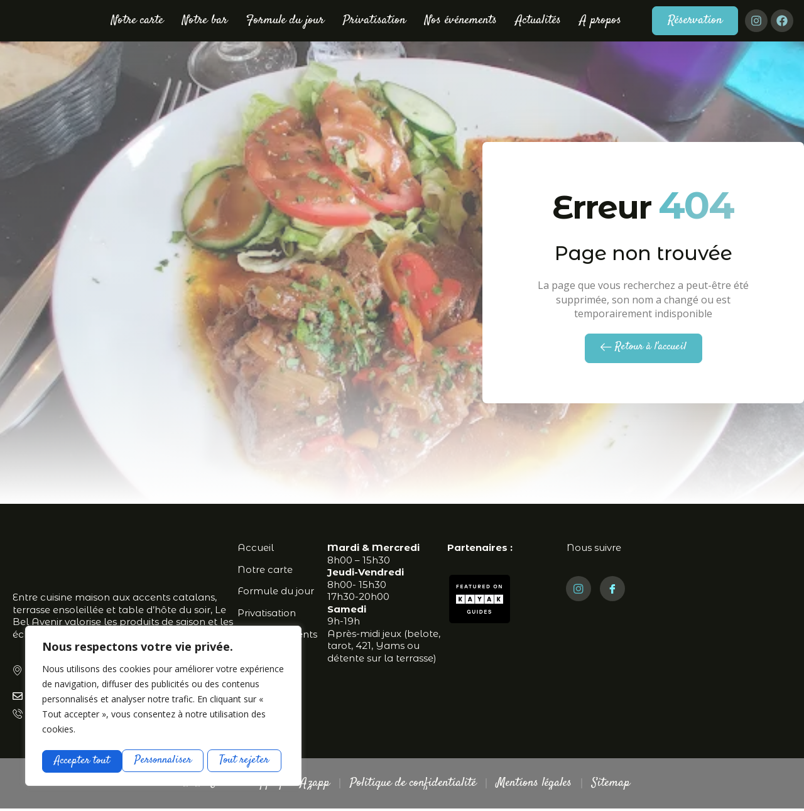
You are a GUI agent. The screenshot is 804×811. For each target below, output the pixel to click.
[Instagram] (578, 590)
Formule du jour (285, 20)
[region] (163, 707)
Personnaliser (83, 760)
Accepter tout (244, 760)
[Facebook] (612, 590)
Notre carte (137, 20)
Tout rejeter (164, 760)
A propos (600, 20)
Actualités (538, 20)
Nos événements (461, 20)
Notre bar (204, 20)
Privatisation (374, 20)
